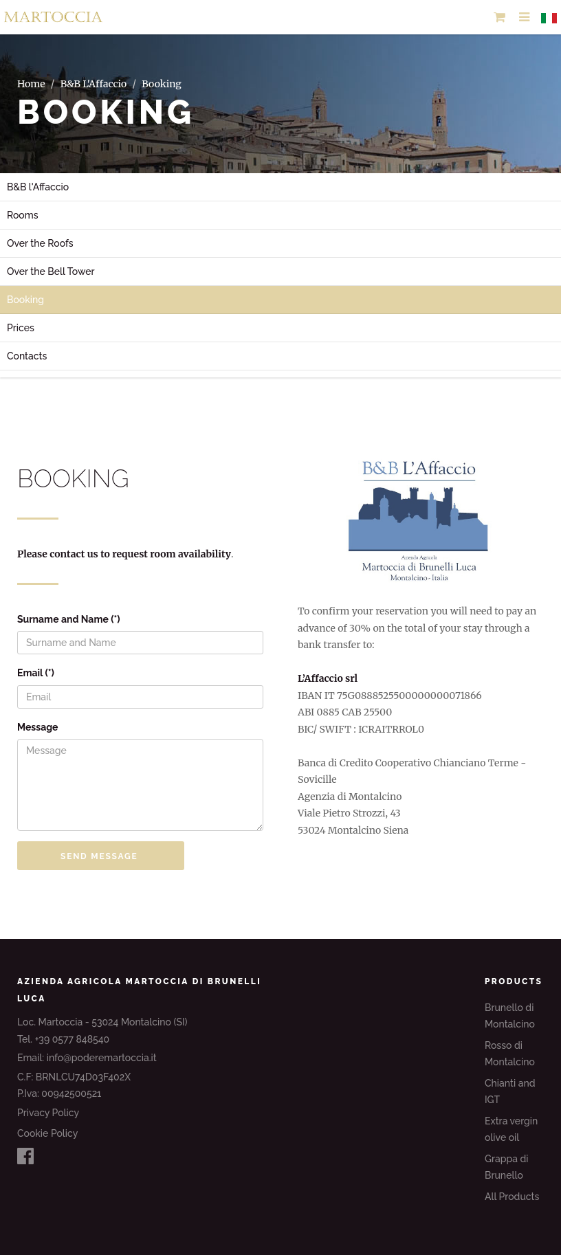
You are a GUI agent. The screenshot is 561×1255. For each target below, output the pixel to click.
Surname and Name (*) (68, 619)
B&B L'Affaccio (93, 84)
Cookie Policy (47, 1133)
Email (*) (35, 672)
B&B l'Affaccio (38, 186)
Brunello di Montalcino (510, 1016)
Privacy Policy (48, 1112)
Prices (20, 327)
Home (31, 84)
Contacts (27, 356)
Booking (25, 299)
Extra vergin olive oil (511, 1129)
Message (37, 727)
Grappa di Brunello (507, 1167)
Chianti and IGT (510, 1092)
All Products (512, 1196)
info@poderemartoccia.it (102, 1057)
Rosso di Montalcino (510, 1054)
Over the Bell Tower (51, 271)
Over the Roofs (40, 243)
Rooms (22, 215)
